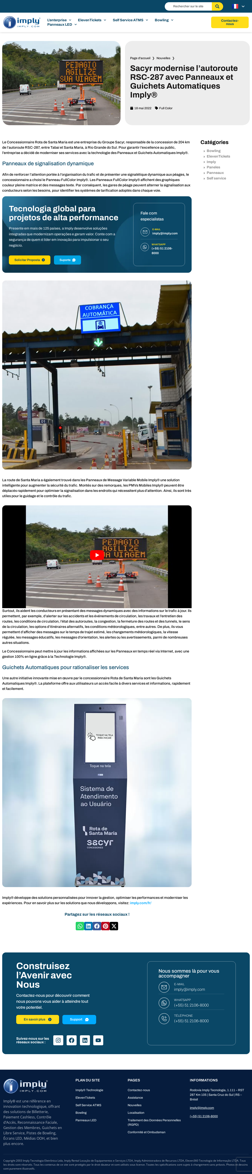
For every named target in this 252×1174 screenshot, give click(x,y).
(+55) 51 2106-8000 (191, 1005)
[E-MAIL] (164, 987)
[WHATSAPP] (164, 1003)
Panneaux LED (62, 24)
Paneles (212, 167)
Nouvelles (163, 58)
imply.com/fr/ (140, 903)
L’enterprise (59, 20)
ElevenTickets (92, 20)
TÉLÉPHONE (183, 1015)
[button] (80, 926)
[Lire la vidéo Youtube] (97, 555)
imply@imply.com (189, 989)
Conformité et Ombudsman (146, 1132)
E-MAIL (179, 984)
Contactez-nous (139, 1090)
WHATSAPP (182, 1000)
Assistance (135, 1097)
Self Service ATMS (130, 20)
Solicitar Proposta (29, 260)
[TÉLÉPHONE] (164, 1018)
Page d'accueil (140, 58)
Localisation (136, 1112)
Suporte (67, 260)
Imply (210, 162)
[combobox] (188, 6)
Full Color (166, 108)
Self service (215, 178)
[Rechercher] (217, 6)
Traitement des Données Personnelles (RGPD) (154, 1122)
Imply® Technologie (89, 1090)
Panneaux (214, 173)
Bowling (164, 20)
